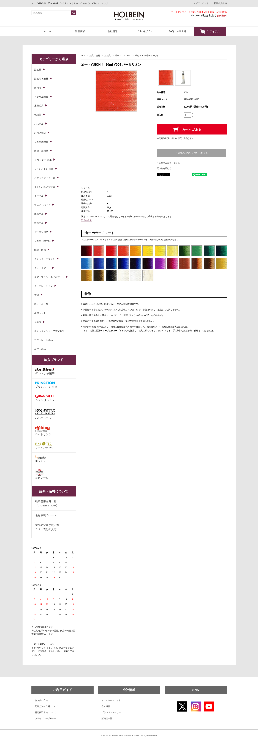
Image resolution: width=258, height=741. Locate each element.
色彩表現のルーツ (45, 515)
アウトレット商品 (43, 340)
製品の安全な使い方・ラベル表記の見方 (48, 527)
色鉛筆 (37, 114)
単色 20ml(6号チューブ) (146, 55)
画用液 (37, 87)
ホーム (47, 31)
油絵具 (107, 55)
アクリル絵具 (41, 96)
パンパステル (45, 413)
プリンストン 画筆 (43, 169)
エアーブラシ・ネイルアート (49, 277)
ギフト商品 (40, 349)
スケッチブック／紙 (44, 178)
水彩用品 (39, 214)
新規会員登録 (220, 3)
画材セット (40, 313)
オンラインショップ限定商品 (49, 331)
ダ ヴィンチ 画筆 (43, 159)
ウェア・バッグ (42, 205)
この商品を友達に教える (168, 163)
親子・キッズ (41, 304)
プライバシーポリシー (45, 718)
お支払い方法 (41, 700)
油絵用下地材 (41, 78)
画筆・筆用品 (41, 150)
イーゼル (39, 195)
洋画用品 (39, 223)
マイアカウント (201, 3)
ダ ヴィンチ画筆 (45, 371)
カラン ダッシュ (45, 398)
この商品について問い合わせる (191, 153)
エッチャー (41, 458)
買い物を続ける (164, 168)
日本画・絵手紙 (42, 241)
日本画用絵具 (41, 142)
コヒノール (41, 474)
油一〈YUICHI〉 (123, 55)
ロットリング (43, 431)
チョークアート (42, 268)
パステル (39, 123)
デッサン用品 (41, 232)
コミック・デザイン (44, 259)
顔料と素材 (40, 132)
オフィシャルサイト (111, 700)
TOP (83, 55)
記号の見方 (86, 220)
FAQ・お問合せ (177, 31)
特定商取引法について (45, 712)
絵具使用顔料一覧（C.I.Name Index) (46, 503)
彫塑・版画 (40, 250)
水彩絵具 (39, 105)
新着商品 (80, 31)
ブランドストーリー (111, 712)
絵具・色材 (94, 55)
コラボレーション (43, 286)
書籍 (36, 295)
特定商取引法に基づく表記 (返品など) (175, 138)
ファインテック (44, 445)
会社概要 (106, 706)
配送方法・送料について (46, 706)
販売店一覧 (107, 718)
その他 (37, 322)
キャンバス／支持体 (44, 187)
